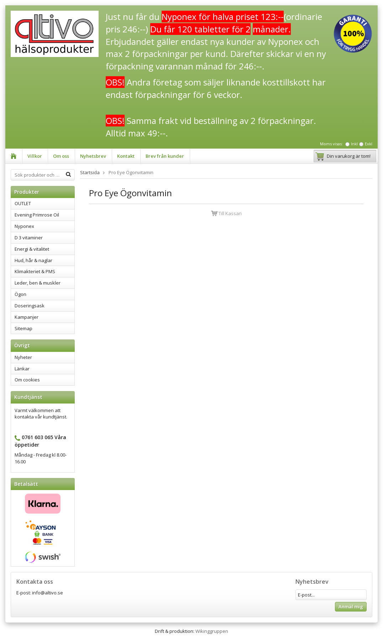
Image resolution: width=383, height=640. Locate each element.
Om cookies (27, 379)
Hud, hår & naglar (33, 260)
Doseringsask (29, 305)
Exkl (368, 143)
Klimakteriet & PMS (35, 271)
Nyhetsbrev (93, 156)
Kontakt (126, 156)
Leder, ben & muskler (38, 283)
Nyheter (23, 357)
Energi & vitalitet (32, 249)
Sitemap (23, 328)
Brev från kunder (165, 156)
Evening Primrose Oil (37, 215)
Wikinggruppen (211, 631)
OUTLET (23, 203)
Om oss (61, 156)
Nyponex (24, 226)
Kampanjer (26, 317)
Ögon (20, 294)
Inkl (354, 143)
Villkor (34, 156)
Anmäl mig (351, 606)
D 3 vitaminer (29, 237)
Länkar (22, 368)
